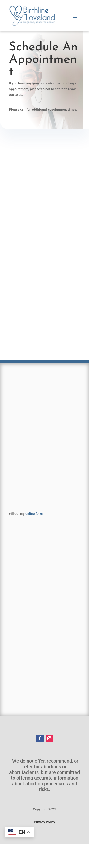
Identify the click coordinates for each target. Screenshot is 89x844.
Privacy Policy (44, 822)
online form (34, 514)
